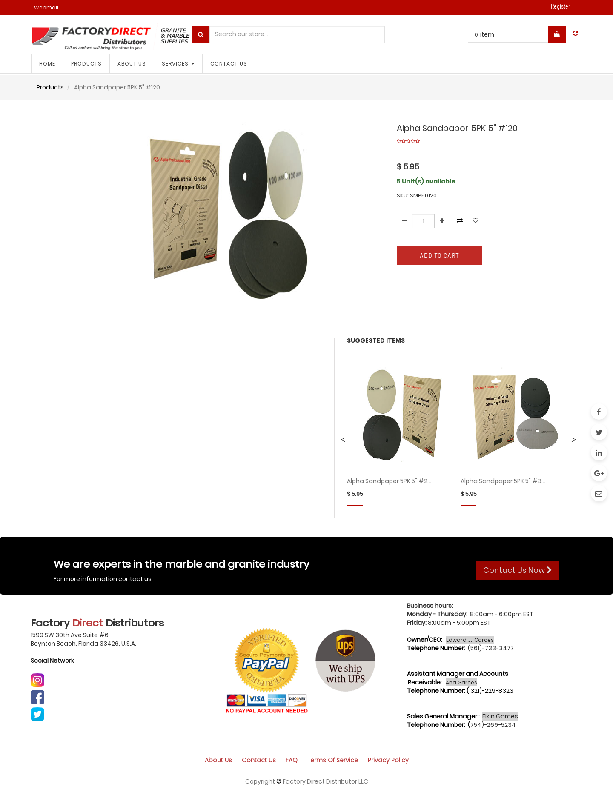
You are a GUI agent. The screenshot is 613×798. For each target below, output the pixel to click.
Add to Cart (439, 255)
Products (50, 87)
